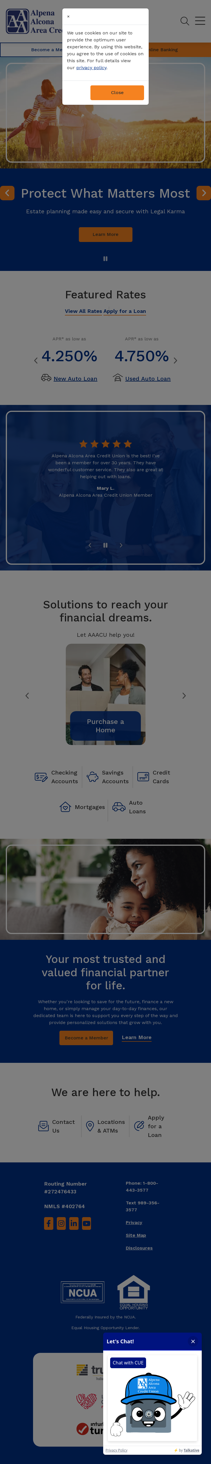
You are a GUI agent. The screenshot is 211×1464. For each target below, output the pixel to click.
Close (117, 92)
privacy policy (91, 67)
